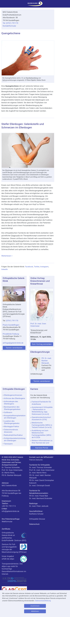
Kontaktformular (9, 26)
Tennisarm (8, 444)
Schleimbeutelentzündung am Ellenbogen (14, 439)
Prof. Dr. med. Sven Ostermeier (41, 470)
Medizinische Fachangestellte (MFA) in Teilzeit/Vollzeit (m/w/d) (42, 425)
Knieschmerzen (37, 330)
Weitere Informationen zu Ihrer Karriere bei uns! (42, 441)
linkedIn (4, 269)
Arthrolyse (5, 247)
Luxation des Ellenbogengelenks (11, 422)
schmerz (41, 217)
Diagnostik (15, 235)
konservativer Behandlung (12, 241)
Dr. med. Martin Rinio (37, 473)
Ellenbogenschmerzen (13, 395)
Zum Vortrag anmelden (42, 344)
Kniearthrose (35, 332)
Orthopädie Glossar (37, 519)
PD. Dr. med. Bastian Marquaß (47, 360)
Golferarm (8, 412)
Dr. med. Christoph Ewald (39, 485)
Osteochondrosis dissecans (11, 430)
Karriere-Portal (41, 448)
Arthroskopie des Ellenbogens (11, 402)
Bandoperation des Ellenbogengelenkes (12, 408)
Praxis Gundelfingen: (11, 325)
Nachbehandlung (32, 78)
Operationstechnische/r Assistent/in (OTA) (41, 418)
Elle (37, 100)
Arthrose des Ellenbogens (14, 398)
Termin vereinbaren (14, 348)
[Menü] (2, 4)
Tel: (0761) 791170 (10, 23)
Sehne (4, 80)
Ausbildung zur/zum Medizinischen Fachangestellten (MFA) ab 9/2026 (41, 433)
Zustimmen (35, 606)
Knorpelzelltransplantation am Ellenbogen (15, 416)
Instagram (44, 267)
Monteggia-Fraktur (11, 426)
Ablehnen (35, 611)
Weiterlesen (27, 255)
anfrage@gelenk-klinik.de (13, 343)
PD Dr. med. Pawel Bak (38, 496)
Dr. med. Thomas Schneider (40, 467)
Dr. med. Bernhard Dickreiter (40, 498)
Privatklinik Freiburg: (11, 334)
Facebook (29, 267)
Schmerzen (44, 94)
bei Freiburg (11, 493)
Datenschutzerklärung (43, 601)
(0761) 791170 (12, 320)
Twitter (36, 267)
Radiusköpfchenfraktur (13, 435)
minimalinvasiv (46, 244)
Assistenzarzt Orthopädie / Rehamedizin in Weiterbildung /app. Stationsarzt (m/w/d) (42, 410)
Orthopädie (46, 368)
